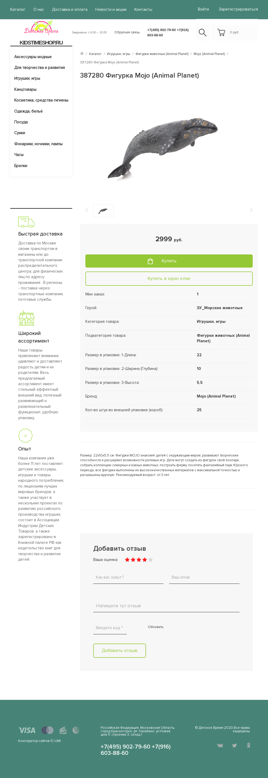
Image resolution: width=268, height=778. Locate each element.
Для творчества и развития (39, 66)
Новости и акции (104, 9)
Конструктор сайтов (34, 740)
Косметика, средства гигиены (41, 99)
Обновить (155, 626)
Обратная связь (127, 32)
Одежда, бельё (28, 110)
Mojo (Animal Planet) (209, 53)
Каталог (17, 9)
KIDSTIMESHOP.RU (41, 42)
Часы (18, 154)
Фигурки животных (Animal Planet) (161, 53)
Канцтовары (25, 88)
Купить (169, 260)
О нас (37, 9)
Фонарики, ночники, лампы (38, 143)
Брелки (20, 165)
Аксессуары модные (33, 56)
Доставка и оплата (66, 9)
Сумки (19, 132)
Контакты (135, 9)
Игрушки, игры (27, 78)
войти (205, 9)
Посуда (21, 121)
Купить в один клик (169, 277)
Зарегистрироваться (240, 9)
